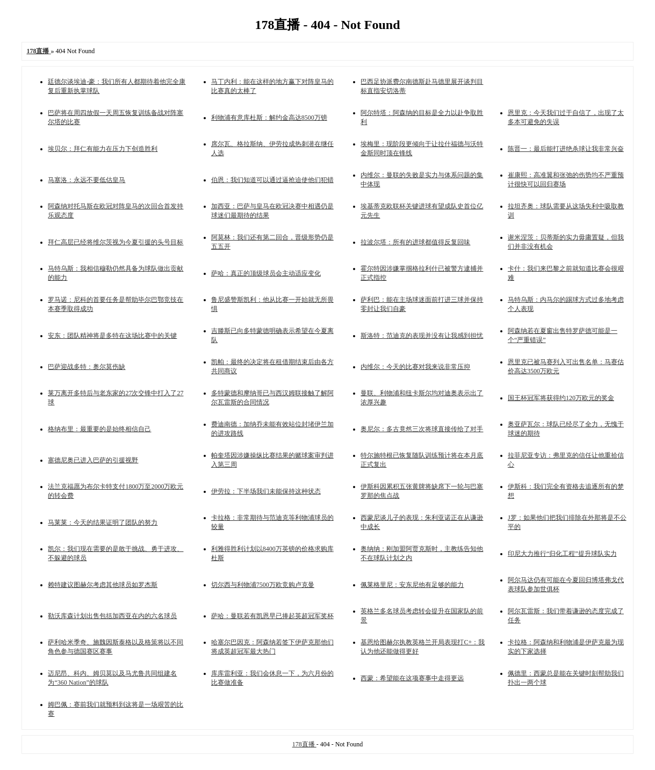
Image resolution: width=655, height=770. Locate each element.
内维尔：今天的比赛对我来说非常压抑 (415, 367)
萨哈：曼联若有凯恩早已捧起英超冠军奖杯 (272, 616)
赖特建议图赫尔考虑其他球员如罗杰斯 (102, 585)
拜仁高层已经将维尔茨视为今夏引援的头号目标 (115, 242)
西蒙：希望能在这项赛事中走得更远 (412, 678)
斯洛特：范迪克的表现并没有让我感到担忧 (422, 335)
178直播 (304, 744)
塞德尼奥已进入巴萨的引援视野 (93, 460)
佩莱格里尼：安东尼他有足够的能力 (412, 585)
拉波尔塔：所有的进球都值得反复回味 (415, 242)
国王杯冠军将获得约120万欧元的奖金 (561, 398)
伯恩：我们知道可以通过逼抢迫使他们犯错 (272, 180)
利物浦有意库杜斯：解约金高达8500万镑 (269, 117)
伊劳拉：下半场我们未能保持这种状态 (266, 491)
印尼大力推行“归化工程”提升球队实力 (562, 553)
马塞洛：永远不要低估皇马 (86, 180)
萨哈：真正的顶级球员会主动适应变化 (266, 273)
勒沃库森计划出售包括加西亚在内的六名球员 (112, 616)
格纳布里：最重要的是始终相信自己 (99, 429)
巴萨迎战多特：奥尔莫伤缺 (86, 367)
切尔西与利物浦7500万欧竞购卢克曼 (262, 585)
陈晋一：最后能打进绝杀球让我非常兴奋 (566, 148)
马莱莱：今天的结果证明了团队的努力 (102, 522)
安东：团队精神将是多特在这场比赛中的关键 (112, 335)
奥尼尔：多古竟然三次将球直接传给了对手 (422, 429)
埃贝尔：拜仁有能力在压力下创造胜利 (102, 148)
